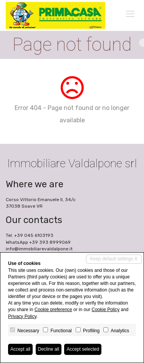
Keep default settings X (113, 258)
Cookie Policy (105, 309)
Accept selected (82, 349)
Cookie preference (53, 309)
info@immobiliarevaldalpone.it (39, 248)
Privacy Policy (22, 316)
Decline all (48, 349)
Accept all (20, 349)
